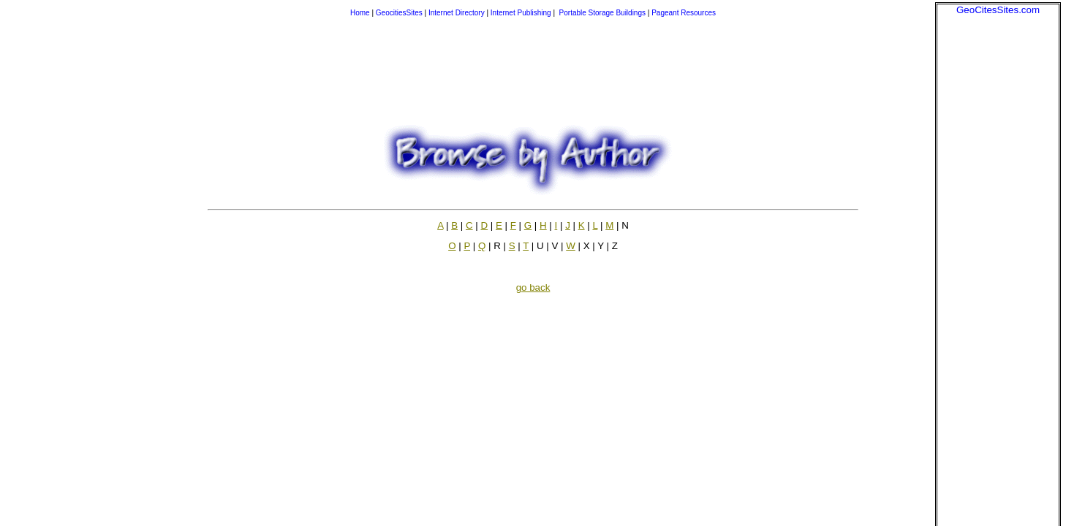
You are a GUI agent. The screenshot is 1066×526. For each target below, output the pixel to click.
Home (360, 13)
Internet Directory (456, 13)
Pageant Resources (683, 13)
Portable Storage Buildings (602, 13)
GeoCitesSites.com (998, 9)
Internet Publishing (522, 13)
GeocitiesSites (400, 13)
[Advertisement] (998, 234)
